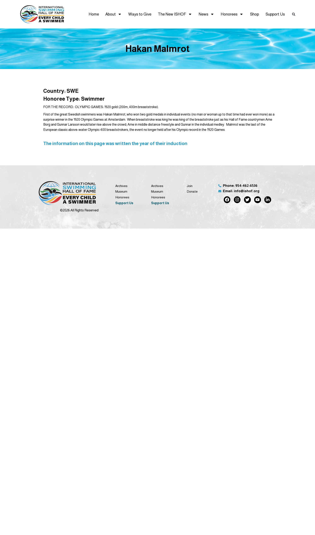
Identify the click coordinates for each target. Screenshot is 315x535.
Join (189, 186)
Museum (121, 191)
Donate (192, 191)
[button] (294, 14)
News (206, 14)
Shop (254, 14)
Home (94, 14)
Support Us (275, 14)
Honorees (232, 14)
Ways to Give (139, 14)
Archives (121, 186)
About (113, 14)
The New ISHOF (175, 14)
